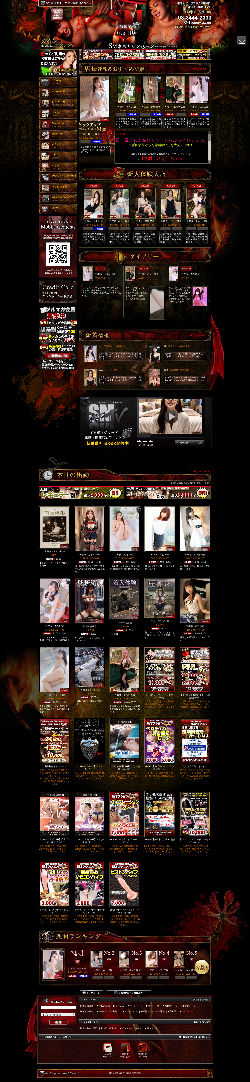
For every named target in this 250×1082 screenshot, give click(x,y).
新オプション (159, 621)
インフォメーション (131, 1028)
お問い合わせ (109, 1028)
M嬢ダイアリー (172, 1006)
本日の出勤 (87, 1006)
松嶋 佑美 (193, 626)
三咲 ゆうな (118, 221)
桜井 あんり (173, 107)
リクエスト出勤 (54, 551)
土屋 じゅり (53, 695)
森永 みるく (88, 554)
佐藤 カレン (184, 970)
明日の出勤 (104, 1006)
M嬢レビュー (191, 1006)
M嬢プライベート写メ (153, 1011)
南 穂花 (123, 554)
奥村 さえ (125, 107)
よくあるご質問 (89, 1028)
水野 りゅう (129, 970)
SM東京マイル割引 (108, 1011)
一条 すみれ (193, 554)
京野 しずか (156, 970)
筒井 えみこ (195, 221)
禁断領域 (89, 626)
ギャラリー (87, 1011)
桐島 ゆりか (88, 134)
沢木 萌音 (144, 221)
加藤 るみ (197, 107)
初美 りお (158, 554)
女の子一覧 (153, 1006)
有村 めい (101, 970)
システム (119, 1006)
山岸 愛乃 (149, 107)
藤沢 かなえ (169, 221)
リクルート (152, 1028)
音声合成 (124, 623)
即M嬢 (173, 1011)
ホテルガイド (131, 1011)
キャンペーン (136, 1006)
